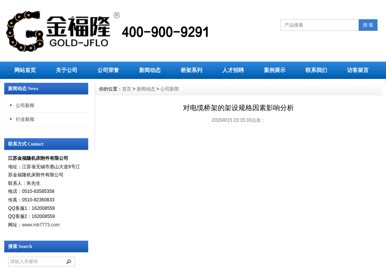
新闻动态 (150, 70)
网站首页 (25, 70)
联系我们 (316, 70)
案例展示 (274, 70)
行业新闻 (25, 119)
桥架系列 (191, 70)
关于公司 (66, 70)
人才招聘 (233, 70)
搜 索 (368, 25)
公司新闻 (25, 105)
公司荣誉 (108, 70)
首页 (126, 89)
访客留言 (358, 70)
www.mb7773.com (41, 225)
